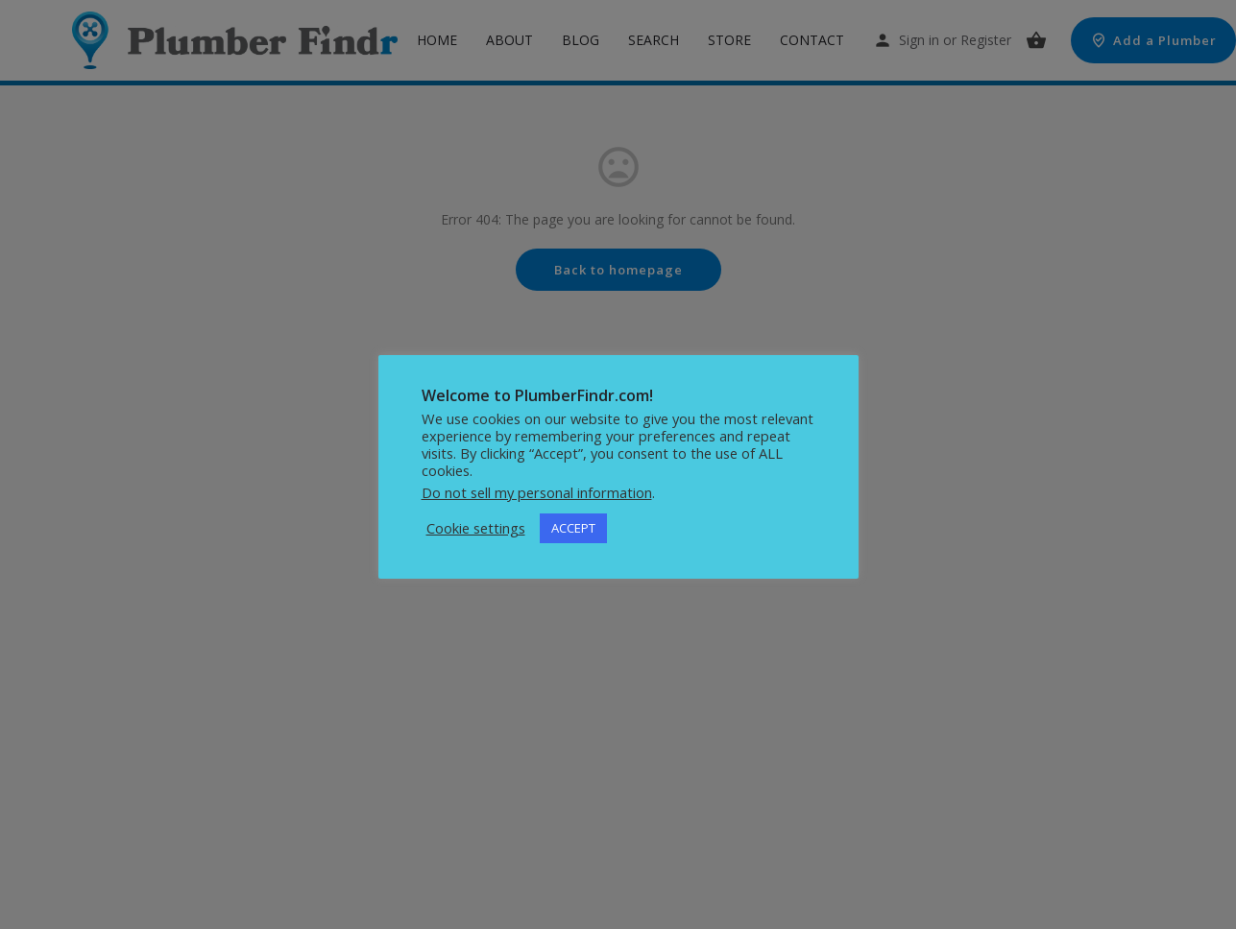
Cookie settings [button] (475, 527)
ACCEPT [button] (573, 527)
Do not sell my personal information (537, 492)
